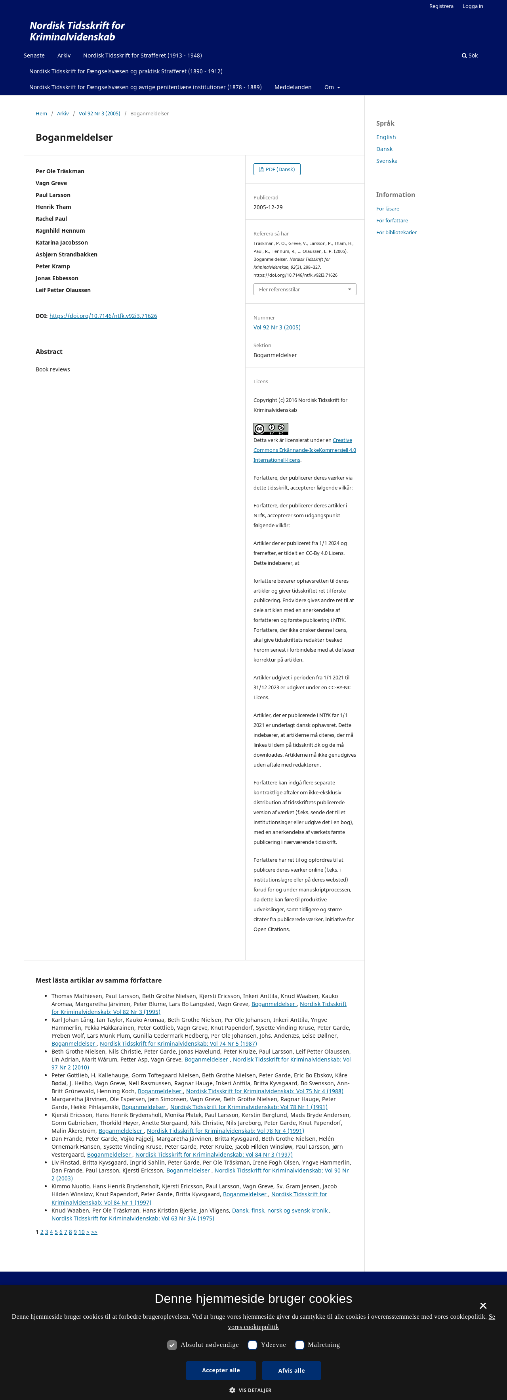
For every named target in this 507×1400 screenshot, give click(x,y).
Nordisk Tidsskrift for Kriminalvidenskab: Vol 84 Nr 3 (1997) (214, 1154)
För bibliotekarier (396, 232)
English (386, 137)
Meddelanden (293, 87)
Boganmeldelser (274, 1004)
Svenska (387, 160)
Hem (41, 113)
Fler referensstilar (279, 289)
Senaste (34, 55)
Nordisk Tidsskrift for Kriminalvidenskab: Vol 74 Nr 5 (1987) (178, 1043)
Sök (470, 55)
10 (81, 1232)
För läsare (387, 208)
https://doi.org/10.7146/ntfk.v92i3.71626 (103, 315)
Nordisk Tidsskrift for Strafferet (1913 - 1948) (142, 55)
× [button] (483, 1308)
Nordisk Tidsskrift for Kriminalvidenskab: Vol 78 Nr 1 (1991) (249, 1107)
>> (94, 1232)
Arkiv (64, 55)
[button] (253, 1390)
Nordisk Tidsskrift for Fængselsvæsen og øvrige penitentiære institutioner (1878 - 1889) (145, 87)
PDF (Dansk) (280, 169)
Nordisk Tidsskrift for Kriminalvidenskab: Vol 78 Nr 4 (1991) (225, 1130)
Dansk (384, 149)
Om (329, 87)
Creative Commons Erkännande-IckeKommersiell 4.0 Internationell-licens (305, 449)
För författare (392, 220)
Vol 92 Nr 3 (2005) (99, 113)
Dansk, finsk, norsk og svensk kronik (280, 1210)
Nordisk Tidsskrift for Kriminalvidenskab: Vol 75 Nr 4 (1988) (264, 1091)
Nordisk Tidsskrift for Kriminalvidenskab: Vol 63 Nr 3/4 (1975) (132, 1218)
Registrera (441, 6)
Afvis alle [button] (291, 1370)
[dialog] (253, 1342)
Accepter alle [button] (221, 1370)
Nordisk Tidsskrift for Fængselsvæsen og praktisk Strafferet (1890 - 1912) (126, 71)
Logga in (473, 6)
